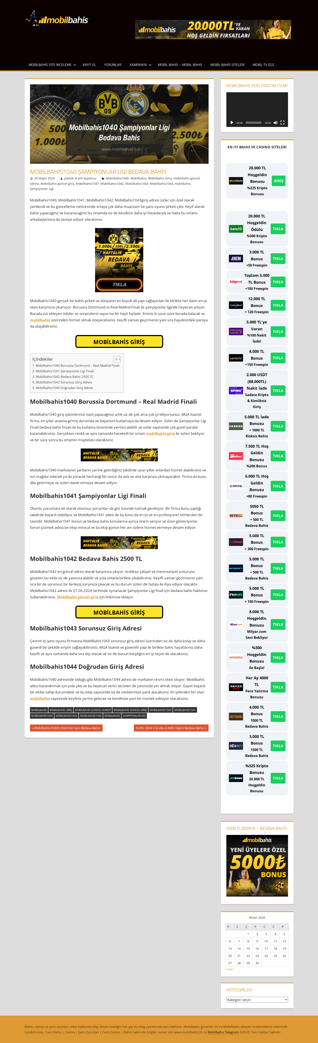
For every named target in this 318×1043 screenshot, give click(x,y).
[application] (257, 109)
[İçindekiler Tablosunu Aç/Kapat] (114, 359)
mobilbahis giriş (160, 433)
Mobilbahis (138, 178)
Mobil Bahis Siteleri (228, 64)
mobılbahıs (183, 184)
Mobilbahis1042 (112, 184)
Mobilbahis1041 (87, 184)
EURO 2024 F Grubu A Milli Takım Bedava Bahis (170, 728)
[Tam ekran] (282, 123)
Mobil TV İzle (263, 64)
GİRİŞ (278, 180)
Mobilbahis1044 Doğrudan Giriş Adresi (64, 388)
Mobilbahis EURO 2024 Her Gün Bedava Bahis (67, 728)
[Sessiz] (275, 123)
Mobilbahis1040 (117, 178)
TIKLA (278, 228)
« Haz (229, 969)
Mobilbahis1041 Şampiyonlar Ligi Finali (65, 371)
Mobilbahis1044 (161, 184)
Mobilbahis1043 (136, 184)
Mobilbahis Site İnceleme (52, 64)
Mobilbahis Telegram (223, 1032)
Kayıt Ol (89, 64)
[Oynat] (232, 123)
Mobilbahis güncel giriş (57, 184)
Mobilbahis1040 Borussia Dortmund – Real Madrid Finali (77, 365)
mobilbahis (40, 319)
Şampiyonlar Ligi (42, 189)
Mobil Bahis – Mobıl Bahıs (180, 64)
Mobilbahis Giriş (160, 178)
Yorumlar (112, 64)
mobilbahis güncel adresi (93, 710)
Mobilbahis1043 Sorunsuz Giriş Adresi (64, 382)
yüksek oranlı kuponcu (80, 178)
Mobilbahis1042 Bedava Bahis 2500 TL (64, 376)
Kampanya (141, 64)
